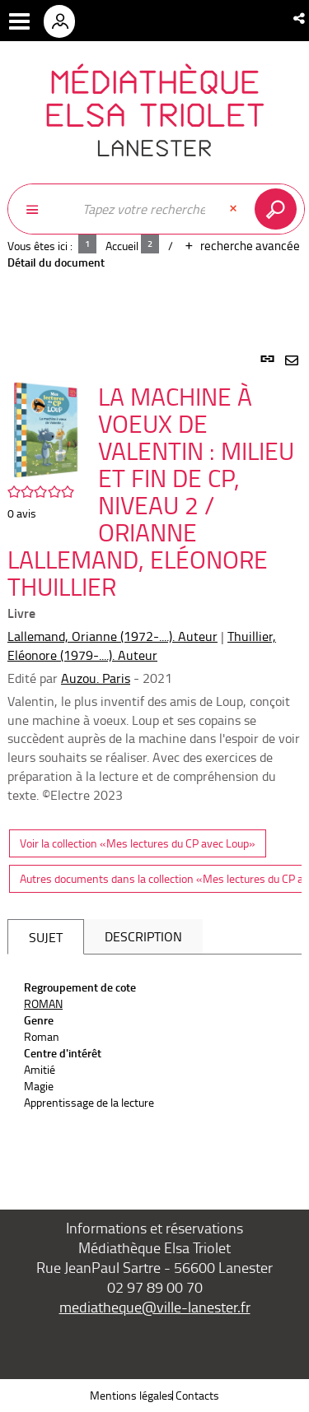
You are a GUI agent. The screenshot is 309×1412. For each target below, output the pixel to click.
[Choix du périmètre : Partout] (40, 209)
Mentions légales (131, 1395)
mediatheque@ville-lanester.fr (154, 1307)
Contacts (197, 1395)
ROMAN (43, 1003)
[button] (300, 18)
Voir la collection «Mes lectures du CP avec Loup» (137, 843)
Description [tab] (143, 936)
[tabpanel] (154, 762)
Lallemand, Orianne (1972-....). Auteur (112, 636)
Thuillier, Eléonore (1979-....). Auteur (141, 645)
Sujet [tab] (46, 937)
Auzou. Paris (95, 678)
